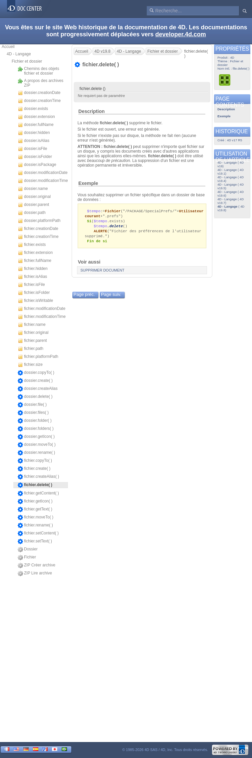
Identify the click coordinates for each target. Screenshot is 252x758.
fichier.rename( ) (35, 525)
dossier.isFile (32, 149)
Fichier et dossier (27, 61)
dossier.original (34, 197)
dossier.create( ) (35, 380)
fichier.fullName (34, 261)
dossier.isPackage (37, 165)
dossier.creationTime (39, 101)
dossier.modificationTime (43, 181)
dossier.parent (33, 205)
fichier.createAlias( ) (38, 476)
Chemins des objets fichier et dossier (38, 71)
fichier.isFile (31, 285)
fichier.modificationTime (42, 317)
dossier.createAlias (38, 388)
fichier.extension (35, 253)
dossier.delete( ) (35, 396)
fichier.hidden (33, 269)
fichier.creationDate (38, 229)
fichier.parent (32, 341)
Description (91, 111)
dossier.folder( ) (35, 420)
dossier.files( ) (33, 412)
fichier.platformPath (38, 357)
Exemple (88, 183)
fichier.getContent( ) (38, 493)
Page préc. (84, 296)
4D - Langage (19, 54)
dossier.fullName (36, 125)
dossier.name (33, 189)
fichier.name (32, 325)
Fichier (27, 557)
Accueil (8, 46)
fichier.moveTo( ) (35, 517)
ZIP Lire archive (35, 573)
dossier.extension (36, 117)
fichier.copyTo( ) (35, 460)
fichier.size (30, 365)
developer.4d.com (180, 34)
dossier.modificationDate (43, 173)
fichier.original (33, 333)
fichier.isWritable (35, 301)
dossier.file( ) (32, 404)
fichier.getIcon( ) (35, 501)
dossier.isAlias (33, 141)
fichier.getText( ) (35, 509)
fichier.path (30, 349)
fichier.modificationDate (41, 309)
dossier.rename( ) (36, 452)
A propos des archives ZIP (40, 83)
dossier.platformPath (39, 221)
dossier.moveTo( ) (37, 444)
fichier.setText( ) (35, 541)
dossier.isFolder (35, 157)
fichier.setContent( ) (38, 533)
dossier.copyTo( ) (36, 373)
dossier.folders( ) (36, 428)
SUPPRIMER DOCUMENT (102, 273)
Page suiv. (111, 296)
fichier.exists (32, 245)
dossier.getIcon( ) (36, 436)
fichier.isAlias (32, 277)
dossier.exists (33, 109)
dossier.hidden (34, 133)
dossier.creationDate (39, 93)
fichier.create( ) (34, 468)
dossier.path (32, 213)
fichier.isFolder (34, 293)
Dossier (28, 549)
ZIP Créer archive (36, 565)
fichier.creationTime (38, 237)
